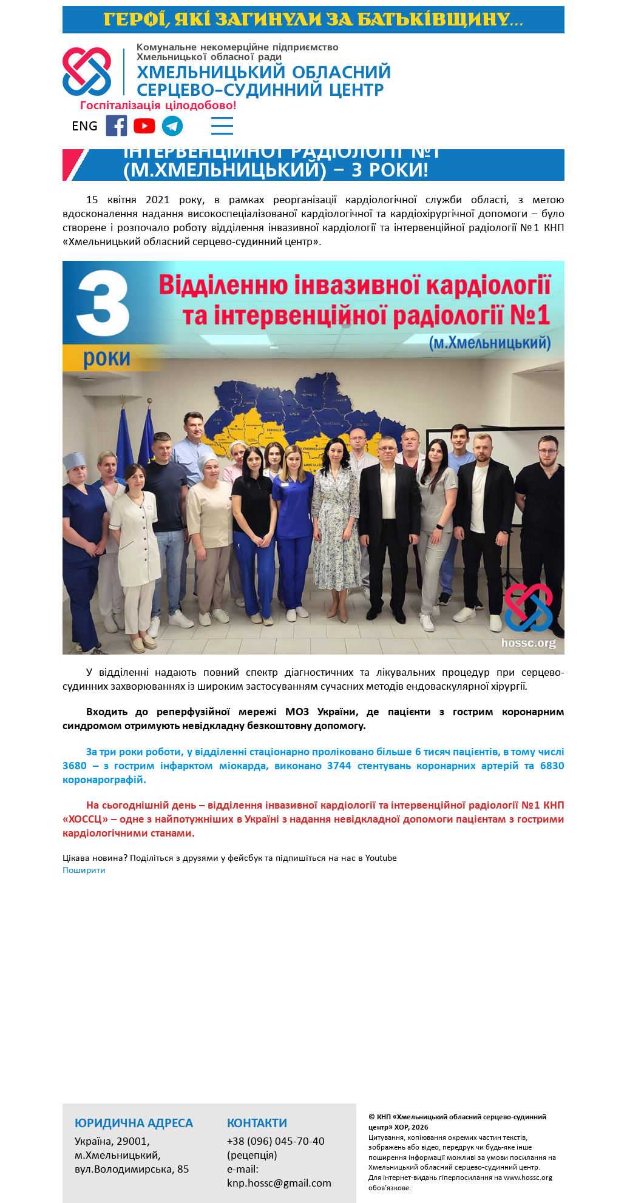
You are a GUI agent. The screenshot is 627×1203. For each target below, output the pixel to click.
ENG (85, 127)
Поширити (84, 870)
